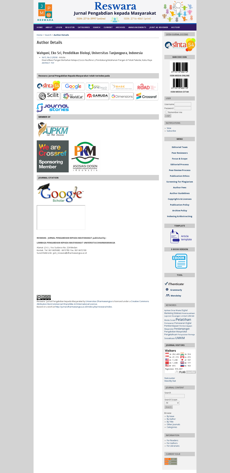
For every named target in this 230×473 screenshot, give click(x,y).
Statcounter (169, 378)
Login (59, 27)
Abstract (46, 63)
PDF (52, 63)
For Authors (172, 443)
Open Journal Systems (177, 34)
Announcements (137, 27)
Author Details (61, 35)
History (175, 27)
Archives (120, 27)
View (169, 128)
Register (70, 27)
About (49, 27)
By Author (171, 419)
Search (96, 27)
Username (169, 104)
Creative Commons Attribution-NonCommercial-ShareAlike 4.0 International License (93, 302)
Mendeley (176, 295)
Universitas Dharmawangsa (99, 301)
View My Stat (170, 381)
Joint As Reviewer (159, 27)
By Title (170, 421)
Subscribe (171, 130)
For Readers (172, 440)
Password (169, 108)
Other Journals (173, 424)
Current (108, 27)
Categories (172, 427)
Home (39, 27)
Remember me (175, 112)
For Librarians (173, 446)
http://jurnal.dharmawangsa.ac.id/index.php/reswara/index (83, 306)
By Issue (170, 416)
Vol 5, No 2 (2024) (49, 57)
